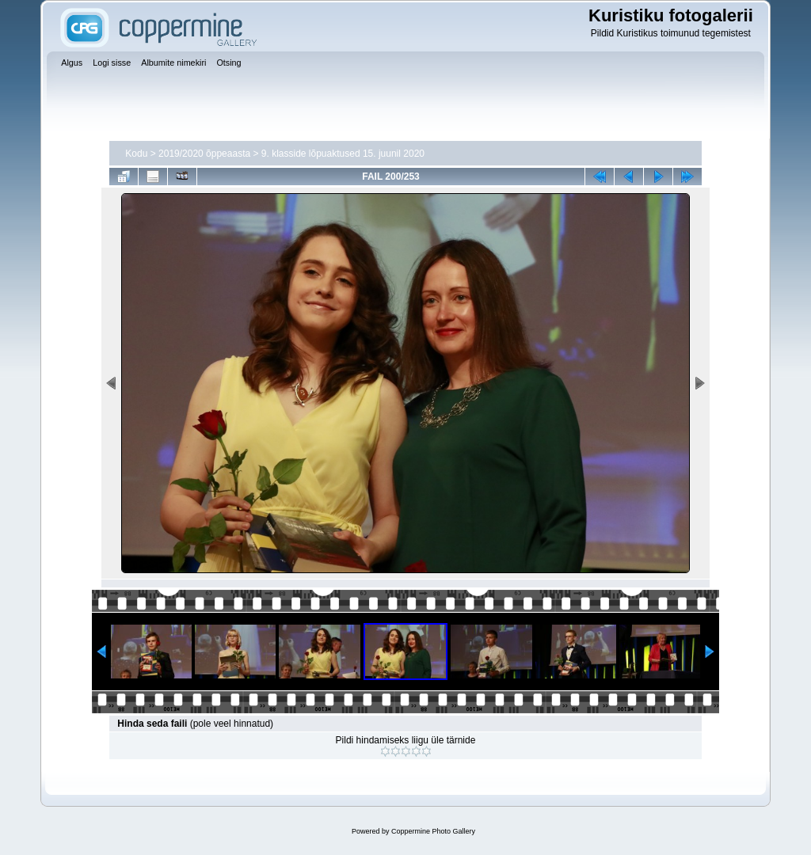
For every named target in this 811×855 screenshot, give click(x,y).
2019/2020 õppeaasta (204, 153)
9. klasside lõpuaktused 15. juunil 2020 (343, 153)
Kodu (136, 153)
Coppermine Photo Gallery (433, 831)
